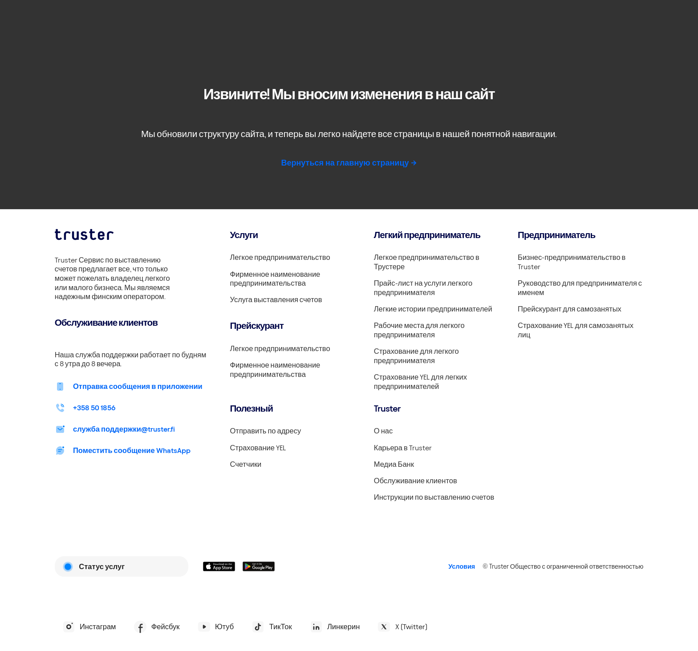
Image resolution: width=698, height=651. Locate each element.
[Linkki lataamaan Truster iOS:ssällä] (219, 566)
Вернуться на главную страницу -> (349, 162)
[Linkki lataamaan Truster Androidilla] (259, 566)
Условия (461, 566)
